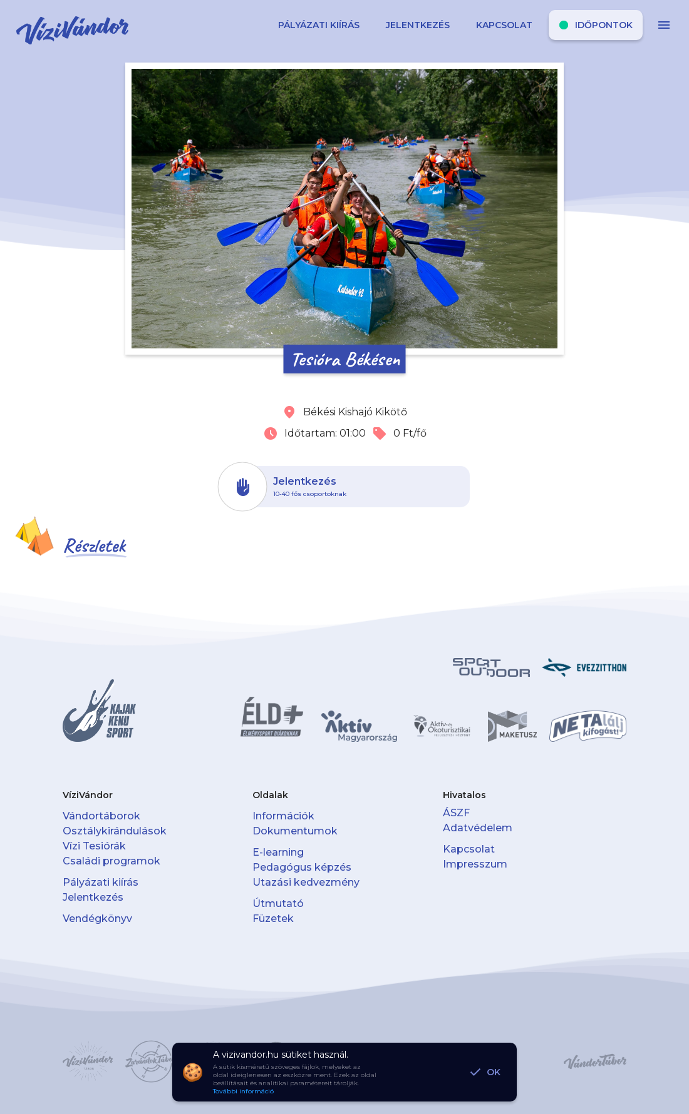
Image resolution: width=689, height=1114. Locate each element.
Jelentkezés (93, 897)
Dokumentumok (295, 831)
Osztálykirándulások (115, 831)
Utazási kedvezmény (306, 882)
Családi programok (111, 861)
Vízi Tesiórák (94, 846)
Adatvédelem (477, 828)
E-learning (278, 852)
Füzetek (273, 918)
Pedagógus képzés (301, 867)
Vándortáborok (101, 816)
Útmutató (278, 903)
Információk (283, 816)
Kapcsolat (469, 849)
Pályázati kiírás (100, 882)
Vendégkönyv (97, 918)
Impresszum (475, 864)
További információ (243, 1091)
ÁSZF (456, 813)
